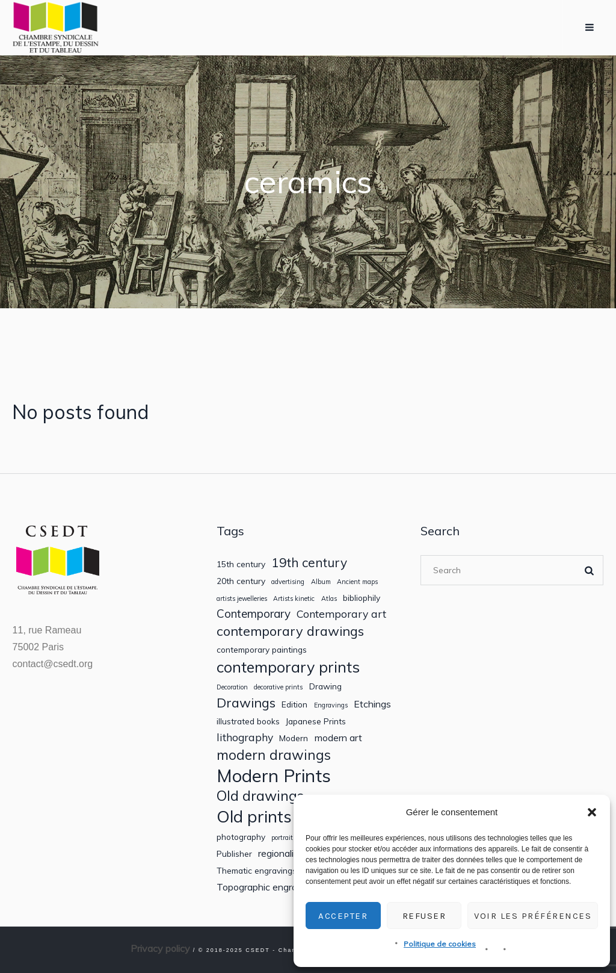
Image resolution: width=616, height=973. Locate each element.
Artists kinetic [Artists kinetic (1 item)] (294, 599)
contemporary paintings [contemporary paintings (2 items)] (262, 649)
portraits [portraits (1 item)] (283, 838)
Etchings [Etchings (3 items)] (372, 704)
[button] (592, 812)
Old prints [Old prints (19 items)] (254, 816)
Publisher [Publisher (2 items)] (234, 854)
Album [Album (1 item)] (321, 582)
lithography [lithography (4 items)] (245, 737)
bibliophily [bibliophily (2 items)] (361, 598)
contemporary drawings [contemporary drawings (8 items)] (290, 631)
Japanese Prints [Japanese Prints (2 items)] (316, 721)
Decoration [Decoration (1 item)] (232, 687)
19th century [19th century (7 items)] (309, 562)
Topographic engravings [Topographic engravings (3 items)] (268, 887)
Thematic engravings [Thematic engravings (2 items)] (257, 870)
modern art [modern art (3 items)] (338, 738)
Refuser (424, 915)
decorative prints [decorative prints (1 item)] (278, 687)
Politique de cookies (440, 943)
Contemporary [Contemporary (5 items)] (254, 614)
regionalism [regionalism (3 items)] (282, 853)
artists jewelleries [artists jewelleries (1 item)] (242, 599)
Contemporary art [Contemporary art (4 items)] (341, 614)
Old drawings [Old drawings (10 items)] (260, 796)
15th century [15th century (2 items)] (241, 564)
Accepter (343, 915)
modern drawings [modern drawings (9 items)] (274, 755)
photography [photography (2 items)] (241, 837)
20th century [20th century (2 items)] (241, 581)
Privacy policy (160, 948)
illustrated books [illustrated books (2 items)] (248, 721)
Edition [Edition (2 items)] (294, 704)
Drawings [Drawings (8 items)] (246, 702)
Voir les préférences (532, 915)
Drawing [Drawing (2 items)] (325, 686)
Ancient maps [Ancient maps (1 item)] (357, 582)
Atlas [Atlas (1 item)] (329, 599)
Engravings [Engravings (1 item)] (331, 705)
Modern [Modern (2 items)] (293, 738)
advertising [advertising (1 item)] (287, 582)
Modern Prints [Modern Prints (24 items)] (274, 775)
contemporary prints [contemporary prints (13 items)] (288, 667)
